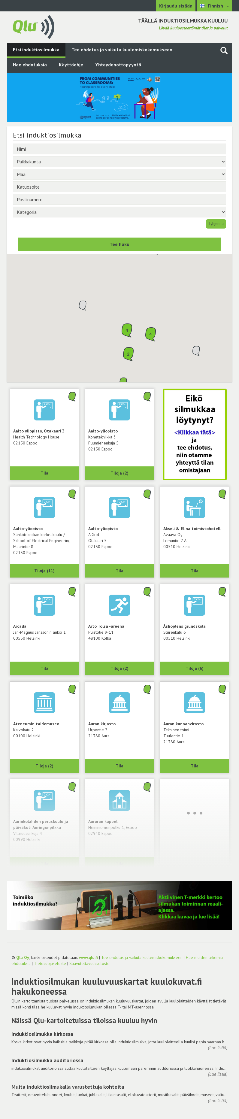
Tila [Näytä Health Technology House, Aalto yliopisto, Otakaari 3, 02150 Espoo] (44, 473)
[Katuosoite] (119, 186)
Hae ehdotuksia (30, 65)
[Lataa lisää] (194, 813)
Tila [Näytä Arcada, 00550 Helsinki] (44, 668)
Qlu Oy (22, 957)
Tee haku (119, 244)
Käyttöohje (71, 65)
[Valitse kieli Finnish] (214, 5)
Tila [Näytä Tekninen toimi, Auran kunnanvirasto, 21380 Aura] (194, 766)
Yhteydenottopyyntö (118, 65)
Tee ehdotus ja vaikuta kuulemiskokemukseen (121, 50)
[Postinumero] (119, 199)
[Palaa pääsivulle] (33, 26)
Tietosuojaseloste (50, 963)
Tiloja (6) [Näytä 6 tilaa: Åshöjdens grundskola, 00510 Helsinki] (195, 668)
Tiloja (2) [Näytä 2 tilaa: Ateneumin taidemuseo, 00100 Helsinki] (44, 766)
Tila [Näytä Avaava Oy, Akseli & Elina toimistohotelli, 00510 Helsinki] (194, 570)
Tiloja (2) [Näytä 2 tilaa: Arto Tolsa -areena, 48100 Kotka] (119, 668)
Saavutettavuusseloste (89, 963)
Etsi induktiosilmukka (36, 50)
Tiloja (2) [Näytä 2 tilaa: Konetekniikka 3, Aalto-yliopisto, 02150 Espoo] (119, 473)
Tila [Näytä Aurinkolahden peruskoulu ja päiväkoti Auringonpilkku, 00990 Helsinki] (44, 863)
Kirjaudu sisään (175, 6)
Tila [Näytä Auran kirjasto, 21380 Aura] (119, 766)
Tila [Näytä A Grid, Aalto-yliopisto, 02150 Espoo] (119, 570)
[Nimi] (119, 149)
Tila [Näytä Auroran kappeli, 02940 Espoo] (119, 863)
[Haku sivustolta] (224, 50)
